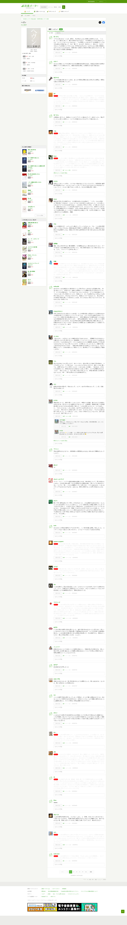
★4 (63, 52)
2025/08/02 (75, 618)
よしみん (56, 336)
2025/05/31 (75, 844)
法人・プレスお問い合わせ (59, 893)
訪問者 (55, 243)
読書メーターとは (46, 888)
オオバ (55, 61)
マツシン (56, 449)
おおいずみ (57, 679)
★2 (63, 805)
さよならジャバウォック (33, 263)
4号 (55, 752)
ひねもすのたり (58, 311)
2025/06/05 (74, 805)
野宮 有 (29, 273)
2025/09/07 (74, 532)
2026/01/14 (74, 170)
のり (55, 384)
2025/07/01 (74, 723)
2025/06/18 (75, 768)
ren (55, 695)
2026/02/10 (74, 147)
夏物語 (29, 190)
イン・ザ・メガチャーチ (33, 239)
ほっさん (56, 36)
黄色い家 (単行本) (32, 149)
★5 (63, 84)
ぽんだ (55, 465)
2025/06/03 (74, 823)
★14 (64, 557)
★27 (64, 277)
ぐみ (55, 131)
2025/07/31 (74, 655)
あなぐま (56, 814)
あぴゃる (56, 77)
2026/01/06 (74, 190)
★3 (63, 190)
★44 (64, 215)
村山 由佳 (30, 256)
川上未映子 (30, 151)
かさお (55, 400)
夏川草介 (30, 248)
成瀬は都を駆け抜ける (33, 222)
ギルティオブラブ (59, 479)
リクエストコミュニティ (73, 893)
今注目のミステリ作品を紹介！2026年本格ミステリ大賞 (36, 19)
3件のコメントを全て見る (60, 173)
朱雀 (55, 261)
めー (55, 732)
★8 (63, 234)
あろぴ (55, 664)
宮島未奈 (30, 224)
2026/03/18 (74, 106)
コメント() (67, 52)
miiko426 (56, 286)
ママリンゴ (57, 602)
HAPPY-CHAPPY (59, 541)
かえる (55, 181)
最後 (91, 871)
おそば (55, 566)
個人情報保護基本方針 (53, 891)
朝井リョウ (30, 240)
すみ (55, 224)
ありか (29, 279)
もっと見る (40, 215)
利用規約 (64, 888)
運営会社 (44, 891)
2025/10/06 (74, 456)
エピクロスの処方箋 (32, 247)
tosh (55, 525)
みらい (55, 712)
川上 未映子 (27, 15)
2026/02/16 (74, 122)
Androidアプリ (45, 896)
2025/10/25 (74, 391)
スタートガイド (55, 888)
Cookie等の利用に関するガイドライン (70, 891)
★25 (64, 416)
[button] (63, 7)
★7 (63, 147)
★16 (64, 844)
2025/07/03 (74, 703)
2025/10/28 (74, 375)
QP (54, 93)
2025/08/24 (74, 593)
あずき (55, 627)
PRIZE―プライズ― (32, 255)
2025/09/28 (74, 470)
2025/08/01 (75, 637)
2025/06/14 (74, 791)
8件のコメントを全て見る (60, 440)
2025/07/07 (74, 685)
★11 (64, 768)
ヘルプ (43, 893)
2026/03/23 (74, 84)
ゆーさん (56, 115)
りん (55, 361)
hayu (55, 156)
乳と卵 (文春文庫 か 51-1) (34, 174)
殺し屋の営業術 (31, 271)
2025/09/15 (74, 516)
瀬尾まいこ (30, 281)
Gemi (55, 199)
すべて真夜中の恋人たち (33, 157)
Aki (55, 584)
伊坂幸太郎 (30, 264)
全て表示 (51, 33)
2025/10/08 (75, 416)
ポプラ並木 (62, 420)
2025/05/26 (74, 860)
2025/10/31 (75, 327)
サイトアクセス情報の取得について (89, 891)
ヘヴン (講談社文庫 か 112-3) (34, 182)
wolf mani (56, 854)
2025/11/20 (74, 252)
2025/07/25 (74, 669)
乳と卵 (29, 198)
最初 (62, 871)
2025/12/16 (74, 234)
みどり (55, 500)
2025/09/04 (75, 557)
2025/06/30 (75, 743)
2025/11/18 (75, 277)
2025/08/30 (74, 575)
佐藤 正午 (30, 232)
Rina (55, 800)
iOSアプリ (53, 896)
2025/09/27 (74, 491)
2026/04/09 (74, 52)
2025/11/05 (74, 302)
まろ (55, 832)
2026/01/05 (75, 214)
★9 (63, 516)
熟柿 (29, 230)
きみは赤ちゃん (31, 206)
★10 (64, 618)
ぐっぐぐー (57, 647)
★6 (63, 491)
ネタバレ (59, 33)
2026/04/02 (74, 68)
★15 (64, 327)
